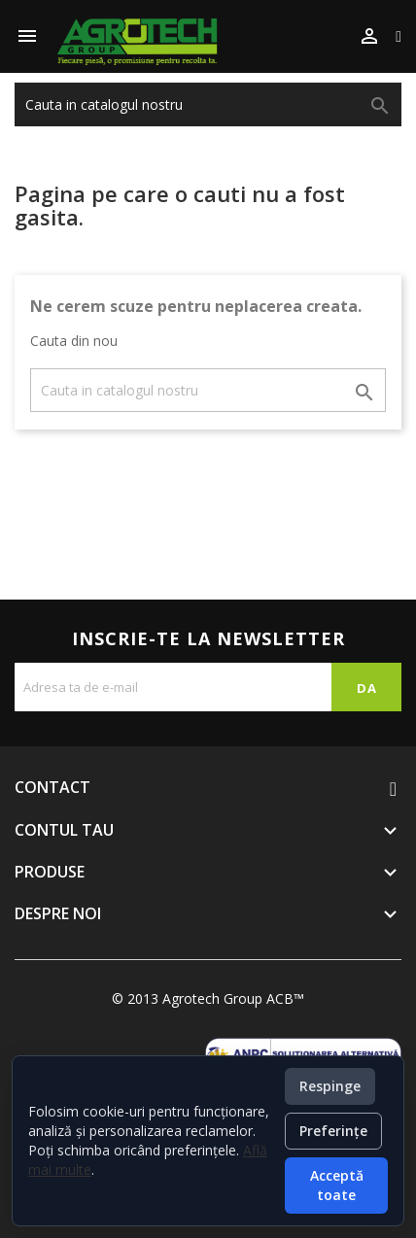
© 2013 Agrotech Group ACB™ (208, 998)
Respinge (330, 1086)
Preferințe (333, 1130)
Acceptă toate (337, 1185)
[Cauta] (208, 104)
